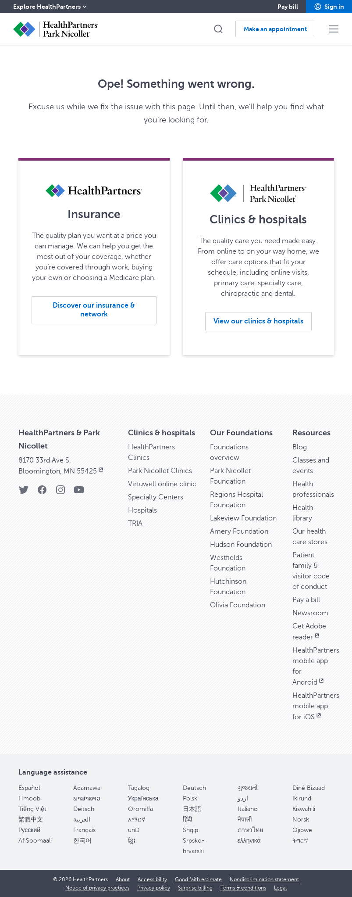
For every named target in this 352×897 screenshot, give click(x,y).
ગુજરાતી (248, 788)
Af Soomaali (35, 840)
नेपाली (245, 819)
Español (29, 788)
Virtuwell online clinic (162, 484)
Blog (299, 447)
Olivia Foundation (237, 605)
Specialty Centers (155, 497)
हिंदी (187, 819)
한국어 (82, 840)
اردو (243, 798)
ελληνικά (249, 840)
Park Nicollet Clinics (160, 471)
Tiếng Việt (32, 809)
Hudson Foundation (241, 545)
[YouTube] (79, 492)
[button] (329, 6)
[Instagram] (60, 492)
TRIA (135, 523)
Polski (191, 798)
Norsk (300, 819)
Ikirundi (302, 798)
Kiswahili (303, 809)
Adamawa (86, 788)
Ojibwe (302, 830)
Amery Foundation (239, 531)
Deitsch (83, 809)
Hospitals (142, 510)
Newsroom (310, 613)
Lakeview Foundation (243, 518)
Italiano (248, 809)
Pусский (29, 830)
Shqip (190, 830)
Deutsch (194, 788)
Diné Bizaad (308, 788)
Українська (143, 798)
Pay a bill (306, 600)
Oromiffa (140, 809)
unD (133, 830)
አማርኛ (137, 819)
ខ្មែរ (131, 840)
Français (84, 830)
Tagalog (138, 788)
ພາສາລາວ (86, 798)
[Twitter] (23, 492)
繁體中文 (30, 819)
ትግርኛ (300, 840)
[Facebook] (42, 492)
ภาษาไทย (250, 830)
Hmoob (29, 798)
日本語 (192, 809)
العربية (81, 819)
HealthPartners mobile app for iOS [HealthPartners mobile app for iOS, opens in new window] (315, 706)
